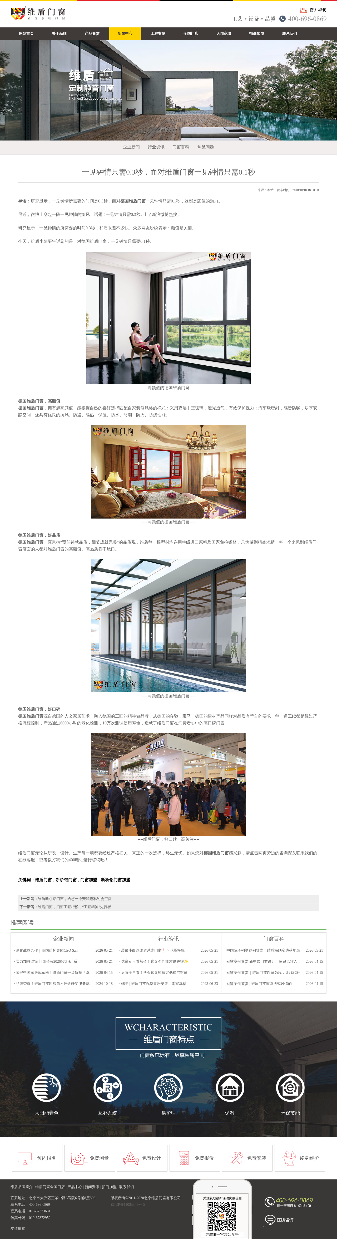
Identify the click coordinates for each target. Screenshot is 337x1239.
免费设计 (151, 1158)
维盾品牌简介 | (23, 1187)
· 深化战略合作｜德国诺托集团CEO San (46, 950)
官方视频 (318, 10)
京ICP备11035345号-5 (128, 1205)
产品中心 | (76, 1187)
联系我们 (126, 1187)
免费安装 (256, 1158)
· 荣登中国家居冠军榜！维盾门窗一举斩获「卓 (52, 973)
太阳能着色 (46, 1113)
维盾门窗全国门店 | (51, 1187)
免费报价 (204, 1158)
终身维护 (309, 1158)
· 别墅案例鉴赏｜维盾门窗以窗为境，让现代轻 (262, 973)
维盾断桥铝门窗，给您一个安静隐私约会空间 (75, 899)
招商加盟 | (110, 1187)
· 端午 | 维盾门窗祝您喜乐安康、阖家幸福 (152, 984)
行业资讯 (156, 147)
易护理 (168, 1113)
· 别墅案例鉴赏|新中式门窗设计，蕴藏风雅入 (261, 962)
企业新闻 (131, 147)
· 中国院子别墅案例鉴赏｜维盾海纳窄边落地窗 (262, 950)
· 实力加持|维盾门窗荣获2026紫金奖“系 (45, 962)
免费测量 (99, 1158)
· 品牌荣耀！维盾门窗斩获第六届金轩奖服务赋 (52, 984)
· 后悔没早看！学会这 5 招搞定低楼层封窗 (153, 973)
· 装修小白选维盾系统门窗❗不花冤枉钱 (152, 950)
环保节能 (290, 1113)
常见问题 (205, 147)
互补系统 (107, 1113)
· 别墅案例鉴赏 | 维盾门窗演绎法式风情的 (258, 984)
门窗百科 (180, 147)
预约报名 (46, 1158)
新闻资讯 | (93, 1187)
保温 (229, 1113)
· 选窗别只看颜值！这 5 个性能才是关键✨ (153, 962)
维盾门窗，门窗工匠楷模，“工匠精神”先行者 (74, 907)
